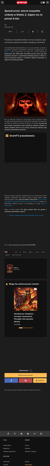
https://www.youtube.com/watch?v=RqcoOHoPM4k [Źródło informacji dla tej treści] (22, 245)
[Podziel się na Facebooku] (33, 31)
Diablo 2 (7, 52)
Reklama (27, 448)
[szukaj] (2, 2)
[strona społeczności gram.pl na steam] (35, 434)
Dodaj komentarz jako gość (25, 375)
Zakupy (27, 462)
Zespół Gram (7, 445)
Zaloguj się (41, 380)
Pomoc (27, 445)
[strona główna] (22, 2)
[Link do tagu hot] (11, 252)
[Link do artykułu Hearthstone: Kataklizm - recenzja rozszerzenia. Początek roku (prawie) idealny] (25, 306)
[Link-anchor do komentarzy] (10, 31)
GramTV (5, 465)
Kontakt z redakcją (30, 451)
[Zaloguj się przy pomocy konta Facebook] (11, 380)
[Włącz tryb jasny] (42, 2)
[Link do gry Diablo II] (16, 268)
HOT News (6, 462)
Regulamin (6, 448)
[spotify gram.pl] (28, 434)
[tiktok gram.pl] (8, 434)
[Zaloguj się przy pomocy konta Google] (25, 380)
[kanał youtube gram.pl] (21, 434)
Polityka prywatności (9, 451)
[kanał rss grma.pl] (41, 434)
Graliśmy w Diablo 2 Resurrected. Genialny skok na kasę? (26, 215)
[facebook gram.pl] (15, 434)
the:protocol (28, 465)
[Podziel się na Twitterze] (42, 31)
